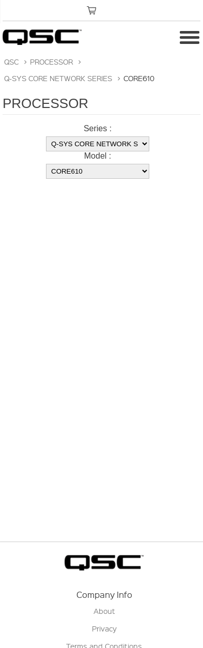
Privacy (104, 628)
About (104, 610)
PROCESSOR (51, 61)
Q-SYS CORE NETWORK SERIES (58, 78)
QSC (11, 61)
